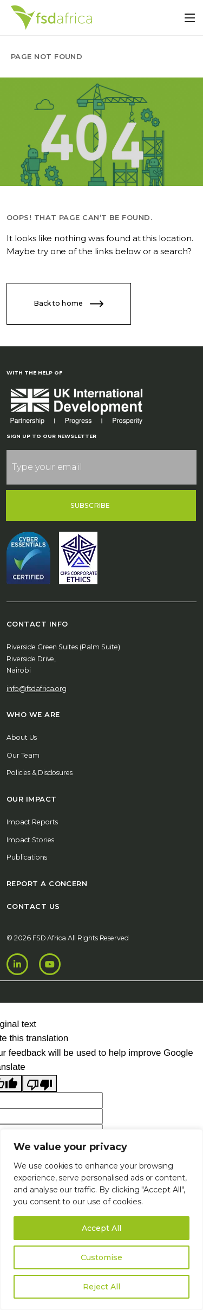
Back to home (68, 304)
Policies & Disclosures (39, 773)
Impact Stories (30, 840)
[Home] (51, 17)
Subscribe (90, 505)
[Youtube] (50, 964)
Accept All (101, 1228)
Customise (101, 1257)
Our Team (23, 755)
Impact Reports (32, 822)
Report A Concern (46, 883)
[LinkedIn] (17, 964)
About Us (21, 737)
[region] (101, 1219)
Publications (26, 857)
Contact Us (33, 906)
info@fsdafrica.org (36, 689)
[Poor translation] (39, 1084)
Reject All (101, 1287)
